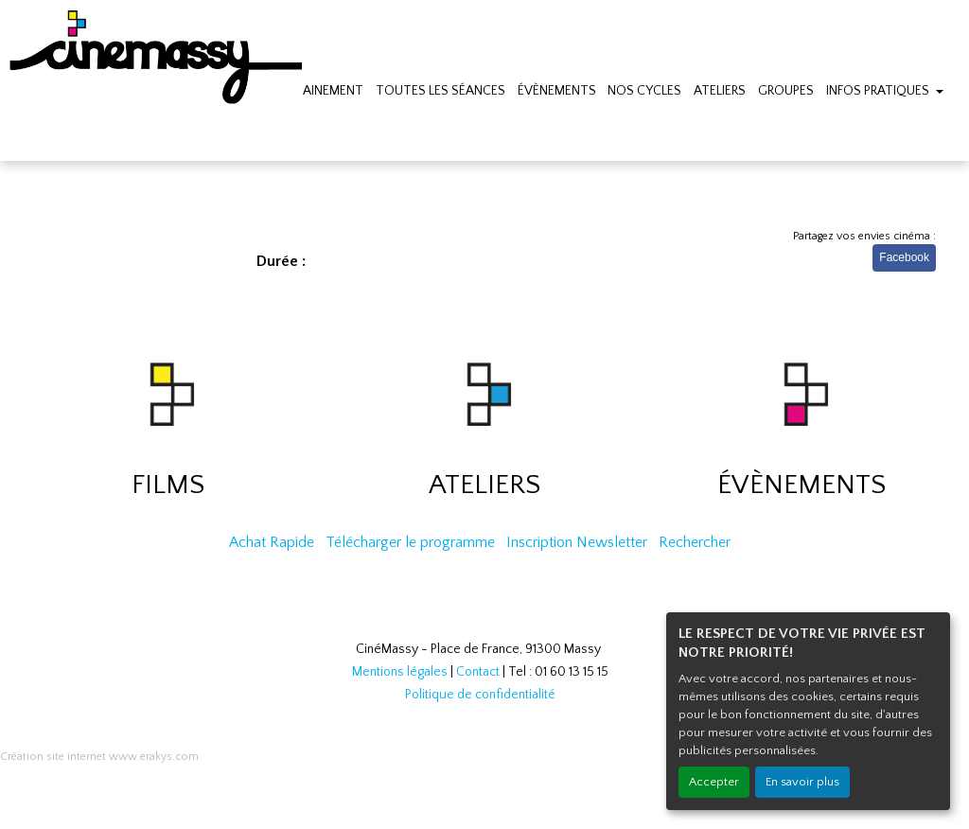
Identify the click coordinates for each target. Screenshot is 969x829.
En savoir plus (802, 781)
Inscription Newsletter (576, 542)
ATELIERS (720, 90)
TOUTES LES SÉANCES (440, 90)
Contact (478, 671)
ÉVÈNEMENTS (557, 90)
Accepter (714, 781)
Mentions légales (400, 671)
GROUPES (786, 90)
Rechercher (695, 542)
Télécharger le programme (410, 542)
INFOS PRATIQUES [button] (879, 90)
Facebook (904, 257)
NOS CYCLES (644, 90)
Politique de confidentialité (480, 694)
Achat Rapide (271, 542)
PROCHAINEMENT (312, 90)
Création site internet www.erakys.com (99, 756)
